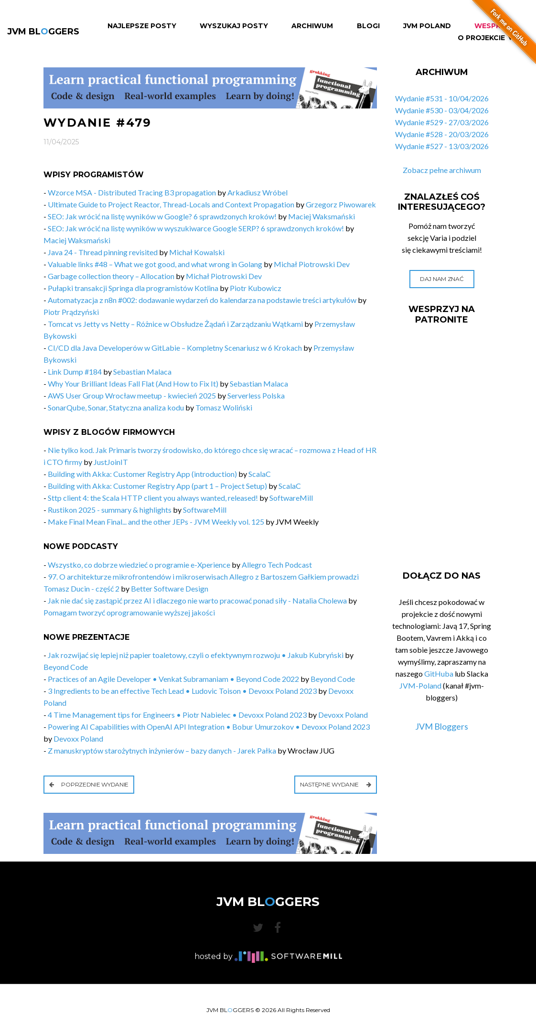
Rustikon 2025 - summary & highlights (110, 509)
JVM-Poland (420, 685)
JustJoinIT (111, 461)
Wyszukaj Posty (234, 26)
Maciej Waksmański (321, 216)
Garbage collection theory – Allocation (111, 275)
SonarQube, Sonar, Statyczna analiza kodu (116, 407)
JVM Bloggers (441, 726)
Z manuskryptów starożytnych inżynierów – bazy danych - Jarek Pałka (162, 750)
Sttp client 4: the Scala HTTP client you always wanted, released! (153, 497)
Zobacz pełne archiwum (442, 169)
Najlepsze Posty (141, 26)
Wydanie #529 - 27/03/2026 (442, 122)
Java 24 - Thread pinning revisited (103, 252)
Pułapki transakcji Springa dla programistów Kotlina (133, 287)
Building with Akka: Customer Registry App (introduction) (142, 473)
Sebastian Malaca (142, 371)
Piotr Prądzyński (71, 311)
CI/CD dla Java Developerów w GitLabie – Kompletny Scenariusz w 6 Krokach (175, 347)
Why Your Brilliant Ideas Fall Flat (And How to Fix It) (133, 383)
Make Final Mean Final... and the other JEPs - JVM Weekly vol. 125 (156, 521)
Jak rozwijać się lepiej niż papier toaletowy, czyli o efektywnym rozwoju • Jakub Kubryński (195, 654)
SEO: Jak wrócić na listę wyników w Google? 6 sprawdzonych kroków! (162, 216)
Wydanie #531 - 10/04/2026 (442, 98)
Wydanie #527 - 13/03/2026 (442, 146)
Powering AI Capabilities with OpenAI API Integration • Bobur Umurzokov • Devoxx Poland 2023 (209, 726)
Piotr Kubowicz (255, 287)
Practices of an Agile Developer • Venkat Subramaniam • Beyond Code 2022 (173, 678)
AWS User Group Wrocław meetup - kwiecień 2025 (132, 395)
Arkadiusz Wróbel (257, 192)
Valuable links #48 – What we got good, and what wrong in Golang (155, 264)
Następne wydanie (335, 784)
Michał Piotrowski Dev (312, 264)
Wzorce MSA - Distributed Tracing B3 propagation (132, 192)
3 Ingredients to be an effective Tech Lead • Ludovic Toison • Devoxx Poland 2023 (182, 690)
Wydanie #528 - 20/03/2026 (442, 134)
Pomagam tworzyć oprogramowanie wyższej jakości (129, 612)
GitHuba (438, 673)
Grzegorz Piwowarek (341, 204)
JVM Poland (427, 26)
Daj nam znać (441, 278)
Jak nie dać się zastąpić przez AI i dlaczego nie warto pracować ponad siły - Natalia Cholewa (197, 600)
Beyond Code (65, 666)
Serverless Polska (256, 395)
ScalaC (259, 473)
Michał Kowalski (197, 252)
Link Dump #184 (75, 371)
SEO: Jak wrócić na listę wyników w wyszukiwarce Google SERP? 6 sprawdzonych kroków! (196, 228)
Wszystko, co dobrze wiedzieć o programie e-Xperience (139, 564)
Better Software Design (169, 588)
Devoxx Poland (343, 714)
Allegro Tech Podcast (277, 564)
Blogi (368, 26)
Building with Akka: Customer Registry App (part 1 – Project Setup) (157, 485)
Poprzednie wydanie (89, 784)
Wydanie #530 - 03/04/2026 (442, 110)
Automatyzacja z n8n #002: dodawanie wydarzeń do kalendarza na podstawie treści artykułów (202, 299)
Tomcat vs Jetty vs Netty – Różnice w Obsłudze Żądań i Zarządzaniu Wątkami (175, 323)
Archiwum (312, 26)
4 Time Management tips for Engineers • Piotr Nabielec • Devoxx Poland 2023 (177, 714)
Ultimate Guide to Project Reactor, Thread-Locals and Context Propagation (171, 204)
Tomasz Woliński (223, 407)
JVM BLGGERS (43, 31)
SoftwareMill (291, 497)
